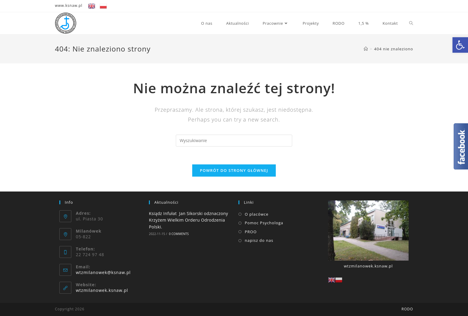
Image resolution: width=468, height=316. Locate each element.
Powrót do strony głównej (234, 170)
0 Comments (179, 234)
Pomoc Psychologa (264, 222)
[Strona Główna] (366, 49)
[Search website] (411, 23)
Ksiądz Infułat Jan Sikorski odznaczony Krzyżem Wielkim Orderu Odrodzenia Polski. (189, 220)
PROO (251, 231)
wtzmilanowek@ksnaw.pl (103, 272)
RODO (407, 309)
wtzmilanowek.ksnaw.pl (102, 290)
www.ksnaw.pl (68, 5)
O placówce (257, 214)
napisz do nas (259, 240)
